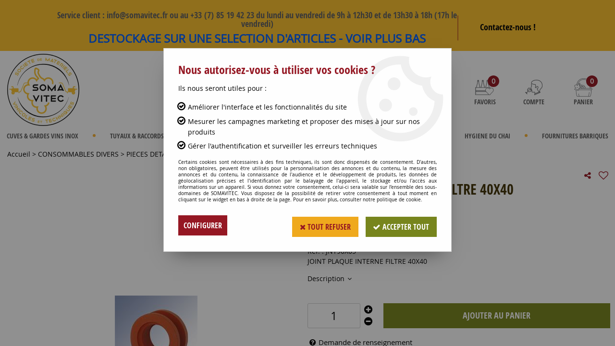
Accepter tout (401, 225)
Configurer (203, 225)
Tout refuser (324, 225)
